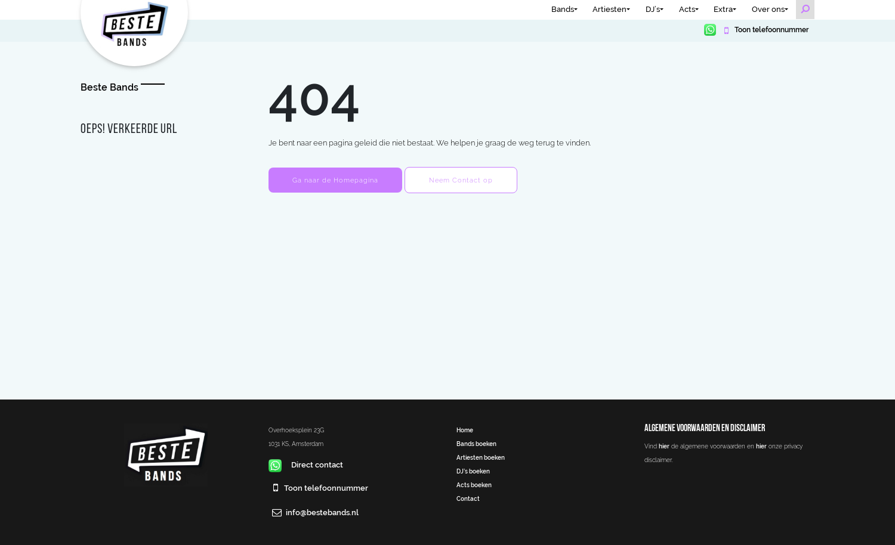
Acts (687, 9)
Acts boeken (474, 484)
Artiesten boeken (480, 457)
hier (664, 446)
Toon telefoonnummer (770, 30)
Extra (723, 9)
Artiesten (609, 9)
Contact (468, 498)
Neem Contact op (461, 180)
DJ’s (653, 9)
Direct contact (305, 464)
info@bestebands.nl (322, 512)
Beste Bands (109, 87)
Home (464, 429)
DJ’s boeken (473, 471)
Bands (562, 9)
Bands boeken (476, 443)
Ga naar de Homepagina (335, 180)
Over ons (768, 9)
